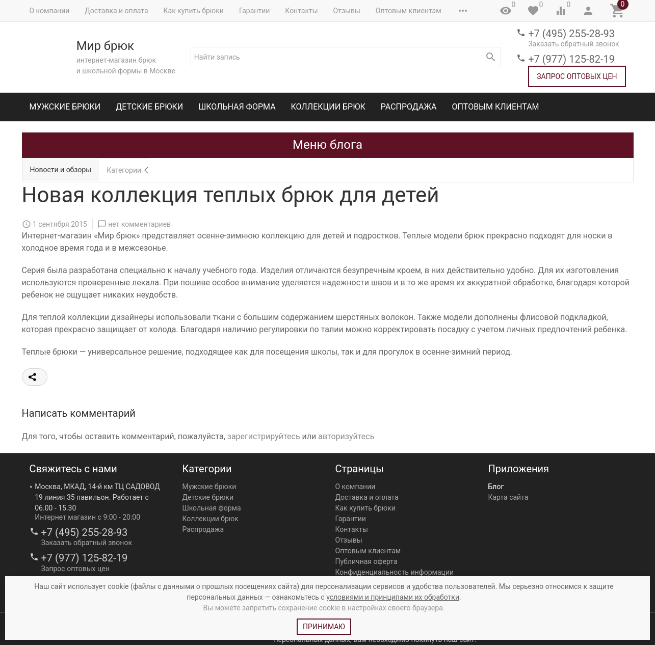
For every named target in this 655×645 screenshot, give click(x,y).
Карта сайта (508, 497)
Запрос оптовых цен (577, 76)
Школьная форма (236, 107)
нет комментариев (139, 224)
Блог (496, 486)
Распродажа (409, 107)
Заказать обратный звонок (573, 44)
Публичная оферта (366, 561)
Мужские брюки (65, 107)
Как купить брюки (194, 11)
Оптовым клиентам (408, 11)
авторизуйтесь (346, 436)
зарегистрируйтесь (263, 436)
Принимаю (324, 627)
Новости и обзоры (61, 170)
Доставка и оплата (116, 11)
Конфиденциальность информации (394, 572)
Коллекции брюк (328, 107)
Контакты (301, 11)
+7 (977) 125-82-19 (571, 59)
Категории (124, 170)
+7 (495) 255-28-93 (571, 34)
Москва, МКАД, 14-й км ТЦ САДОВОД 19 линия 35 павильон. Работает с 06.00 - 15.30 (97, 497)
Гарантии (254, 11)
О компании (50, 11)
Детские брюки (149, 107)
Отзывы (346, 11)
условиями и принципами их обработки (392, 597)
